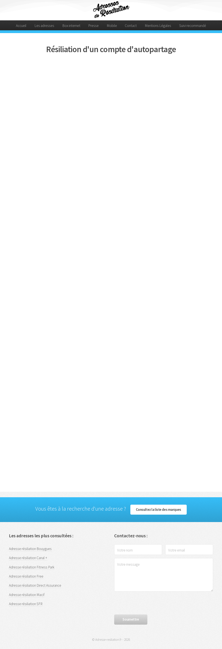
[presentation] (146, 603)
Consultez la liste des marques (158, 509)
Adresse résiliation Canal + (28, 558)
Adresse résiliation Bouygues (30, 548)
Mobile (112, 25)
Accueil (21, 25)
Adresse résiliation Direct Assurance (35, 585)
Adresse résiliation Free (26, 576)
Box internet (71, 25)
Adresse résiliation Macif (26, 594)
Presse (93, 25)
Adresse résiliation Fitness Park (31, 567)
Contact (131, 25)
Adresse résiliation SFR (26, 604)
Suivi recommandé (192, 25)
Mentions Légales (158, 25)
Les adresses (44, 25)
